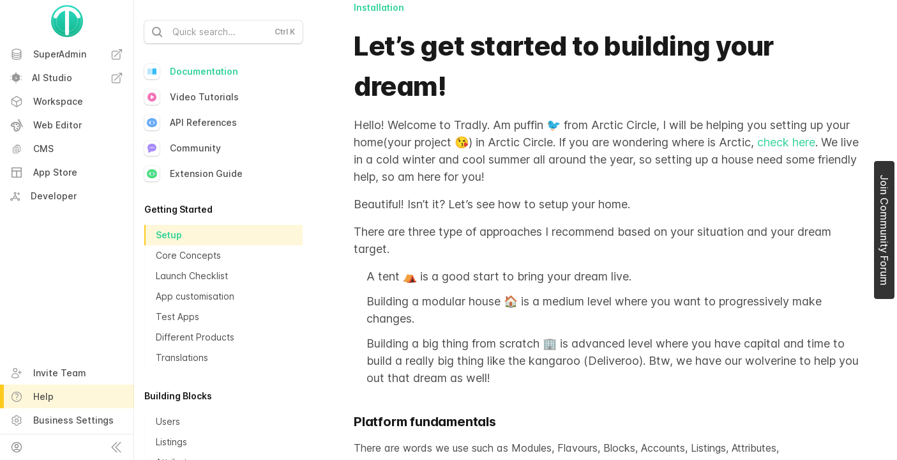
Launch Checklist (192, 275)
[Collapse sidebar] (116, 447)
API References (190, 122)
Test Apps (177, 316)
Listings (171, 441)
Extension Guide (193, 173)
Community (182, 148)
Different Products (195, 337)
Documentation (191, 71)
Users (168, 421)
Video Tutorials (191, 97)
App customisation (195, 296)
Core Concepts (188, 255)
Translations (182, 357)
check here (784, 142)
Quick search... (222, 32)
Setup (169, 234)
